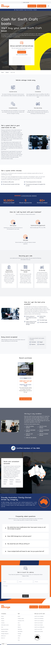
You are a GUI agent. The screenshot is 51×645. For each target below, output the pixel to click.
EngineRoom (29, 643)
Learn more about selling (21, 54)
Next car (3, 632)
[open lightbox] (41, 6)
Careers (2, 615)
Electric (19, 621)
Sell (19, 608)
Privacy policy (37, 641)
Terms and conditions (29, 641)
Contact (2, 617)
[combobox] (4, 644)
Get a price (32, 6)
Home (2, 67)
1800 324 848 (26, 2)
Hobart (11, 476)
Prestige (19, 628)
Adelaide (5, 474)
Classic (19, 619)
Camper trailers (21, 613)
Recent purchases (4, 624)
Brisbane (12, 474)
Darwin (5, 476)
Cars (19, 617)
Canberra (18, 474)
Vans (19, 634)
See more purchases (25, 393)
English (3, 643)
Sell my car (3, 630)
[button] (48, 6)
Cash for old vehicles (31, 432)
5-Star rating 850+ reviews (29, 190)
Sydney (11, 478)
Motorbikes (20, 626)
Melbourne (18, 476)
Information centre (5, 619)
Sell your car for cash (39, 608)
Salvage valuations (5, 628)
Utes (19, 632)
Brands (7, 67)
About (2, 611)
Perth (5, 478)
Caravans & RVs (21, 615)
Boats (19, 611)
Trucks (19, 630)
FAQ (2, 621)
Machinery (20, 624)
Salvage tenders (4, 626)
